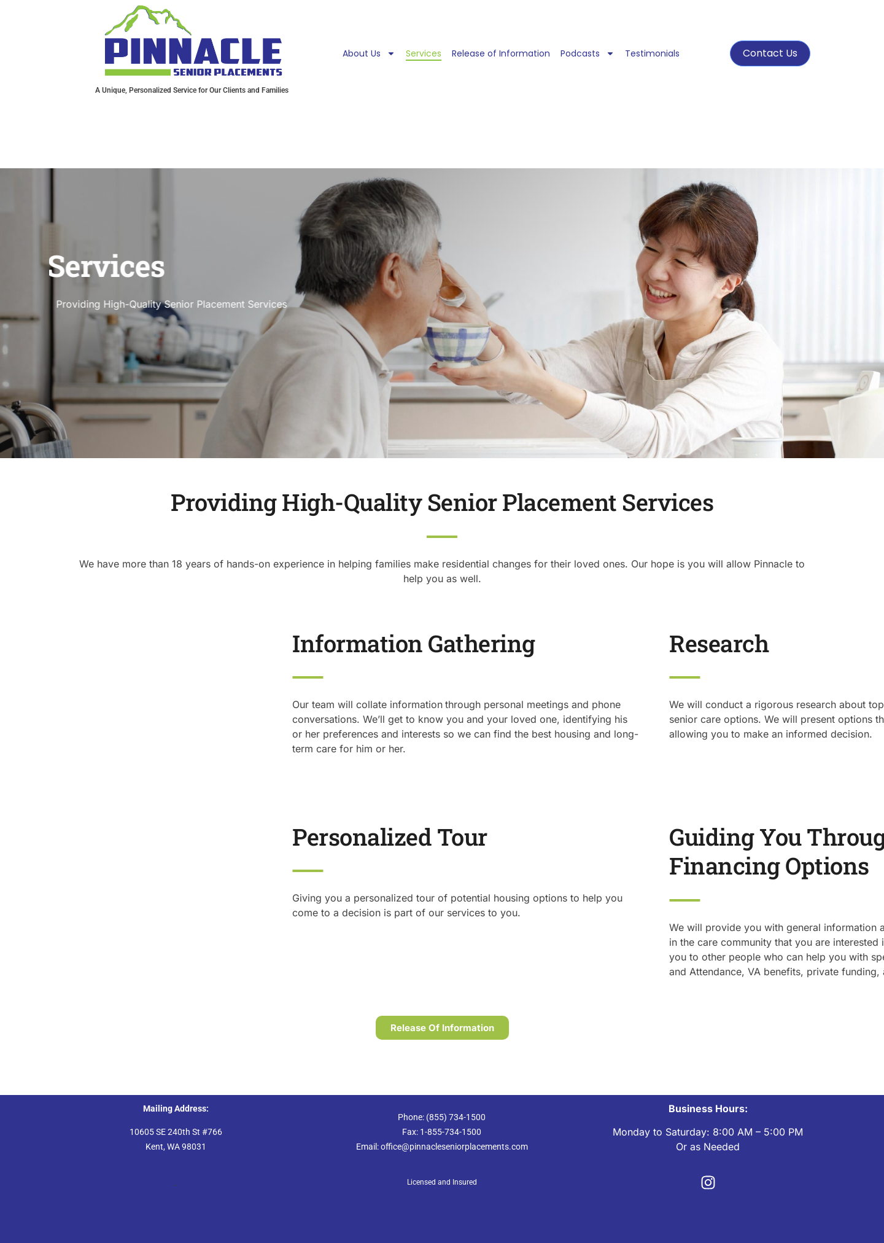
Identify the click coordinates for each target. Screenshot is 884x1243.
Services (423, 53)
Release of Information (501, 53)
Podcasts (587, 53)
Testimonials (652, 53)
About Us (369, 53)
